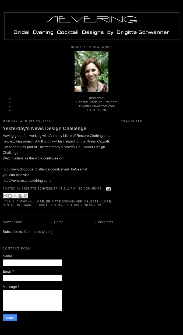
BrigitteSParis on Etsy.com (97, 102)
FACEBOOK (97, 110)
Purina (41, 205)
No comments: (91, 188)
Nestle (9, 205)
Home (59, 222)
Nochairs (25, 205)
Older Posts (104, 222)
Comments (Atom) (38, 232)
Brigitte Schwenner (64, 201)
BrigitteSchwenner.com (97, 106)
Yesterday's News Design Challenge (44, 128)
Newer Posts (13, 222)
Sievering (92, 205)
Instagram (97, 98)
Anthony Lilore (30, 201)
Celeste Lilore (97, 201)
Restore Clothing (66, 205)
